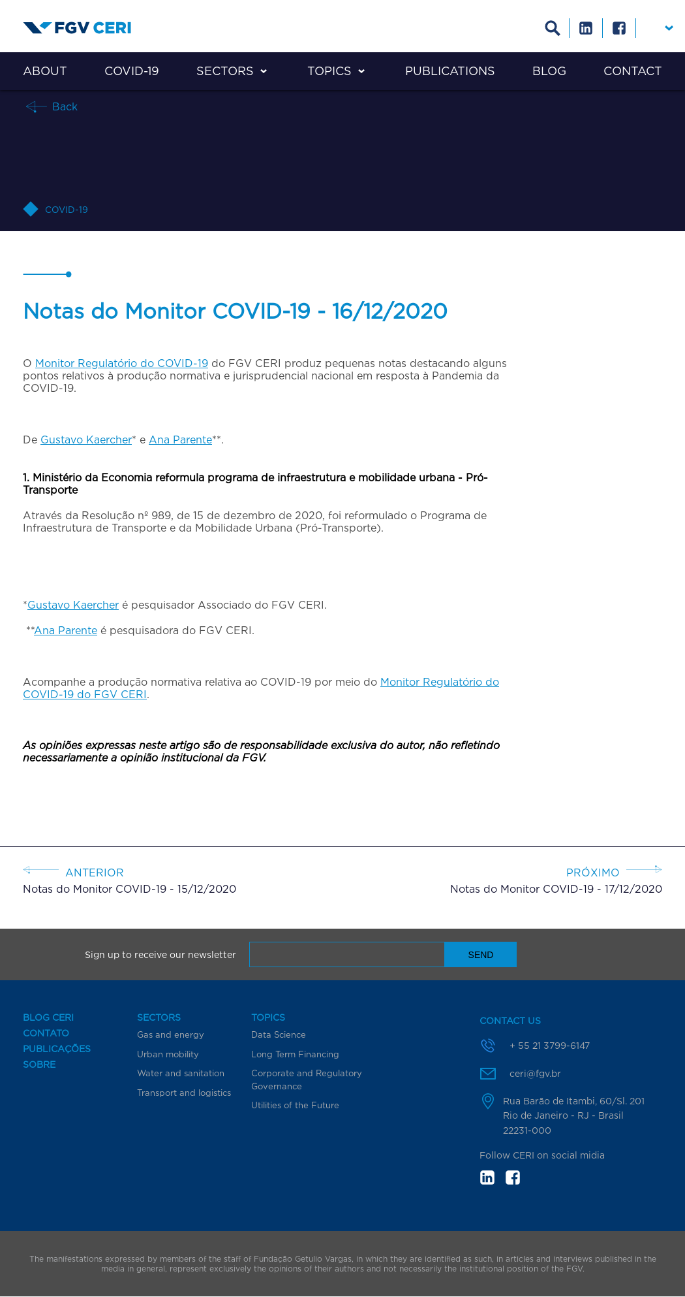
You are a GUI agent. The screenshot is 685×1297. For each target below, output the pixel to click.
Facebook (619, 28)
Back (63, 106)
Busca (553, 28)
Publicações (57, 1048)
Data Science (278, 1034)
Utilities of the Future (295, 1105)
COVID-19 (131, 71)
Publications (450, 71)
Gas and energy (170, 1034)
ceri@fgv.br (535, 1073)
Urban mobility (168, 1054)
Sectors (225, 71)
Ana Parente (180, 439)
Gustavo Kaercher (86, 439)
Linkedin (586, 28)
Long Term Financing (295, 1054)
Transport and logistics (184, 1092)
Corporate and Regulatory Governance (306, 1079)
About (45, 71)
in (487, 1177)
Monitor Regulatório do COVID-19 (121, 363)
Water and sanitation (180, 1073)
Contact (632, 71)
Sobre (39, 1064)
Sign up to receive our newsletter (160, 954)
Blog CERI (48, 1017)
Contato (46, 1033)
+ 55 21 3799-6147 (550, 1045)
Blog (549, 71)
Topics (329, 71)
